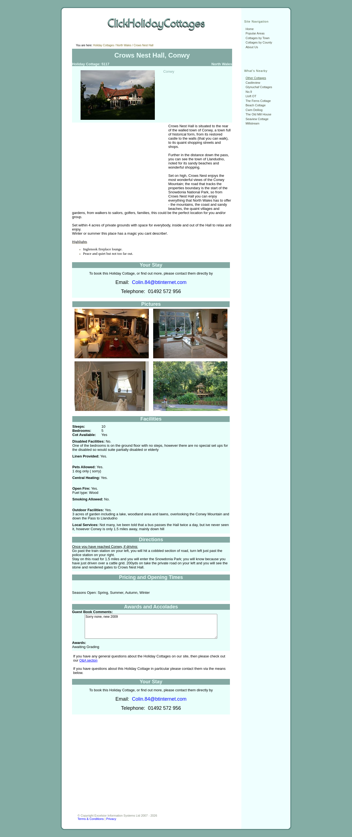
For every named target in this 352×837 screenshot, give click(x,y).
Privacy (111, 818)
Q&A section (88, 660)
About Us (252, 47)
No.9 (249, 91)
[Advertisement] (118, 166)
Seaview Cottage (257, 119)
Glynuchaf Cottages (259, 87)
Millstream (252, 123)
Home (250, 29)
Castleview (253, 82)
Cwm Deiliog (254, 110)
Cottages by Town (258, 38)
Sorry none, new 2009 (151, 626)
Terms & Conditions (91, 818)
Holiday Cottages (103, 45)
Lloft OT (251, 96)
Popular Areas (255, 33)
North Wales (123, 45)
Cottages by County (259, 42)
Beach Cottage (256, 105)
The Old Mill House (258, 114)
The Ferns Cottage (258, 100)
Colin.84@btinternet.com (159, 282)
